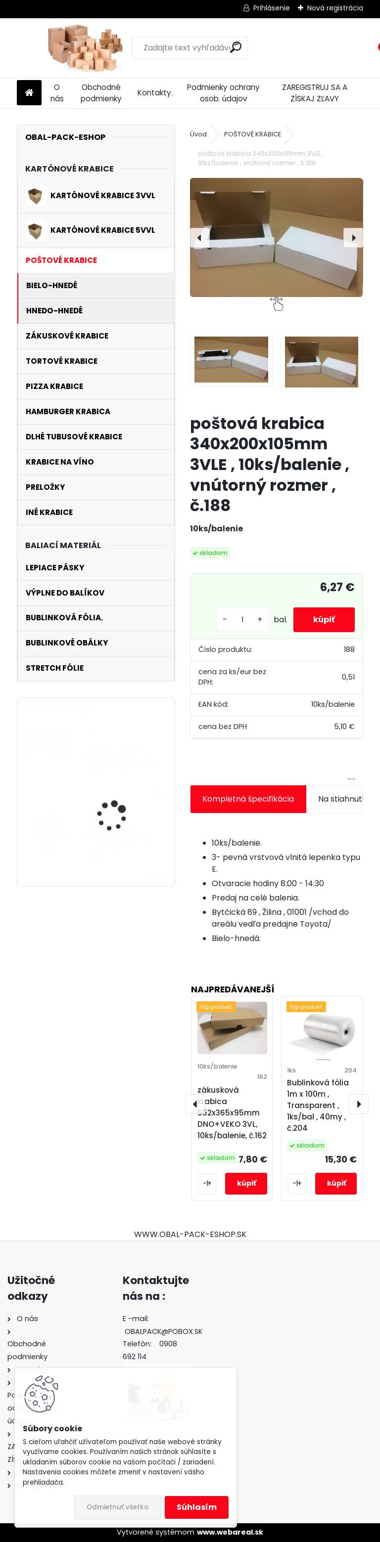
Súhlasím (197, 1507)
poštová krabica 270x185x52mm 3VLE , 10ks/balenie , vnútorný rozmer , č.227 (122, 759)
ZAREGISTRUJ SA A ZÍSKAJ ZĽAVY (314, 93)
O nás (57, 93)
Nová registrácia (335, 8)
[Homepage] (29, 93)
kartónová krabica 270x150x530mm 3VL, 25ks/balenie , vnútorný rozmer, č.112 (123, 841)
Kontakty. (155, 92)
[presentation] (200, 238)
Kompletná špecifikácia (248, 799)
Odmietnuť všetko (117, 1507)
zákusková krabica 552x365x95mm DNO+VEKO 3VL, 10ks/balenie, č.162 (232, 1112)
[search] (235, 47)
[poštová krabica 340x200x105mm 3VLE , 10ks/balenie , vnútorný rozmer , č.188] (276, 237)
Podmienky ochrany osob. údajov (223, 93)
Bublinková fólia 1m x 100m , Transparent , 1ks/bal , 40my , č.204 (318, 1105)
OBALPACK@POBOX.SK (163, 1331)
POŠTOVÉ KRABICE (253, 134)
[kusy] (242, 620)
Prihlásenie (271, 8)
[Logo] (85, 48)
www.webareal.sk (230, 1532)
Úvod (198, 134)
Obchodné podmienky (101, 93)
